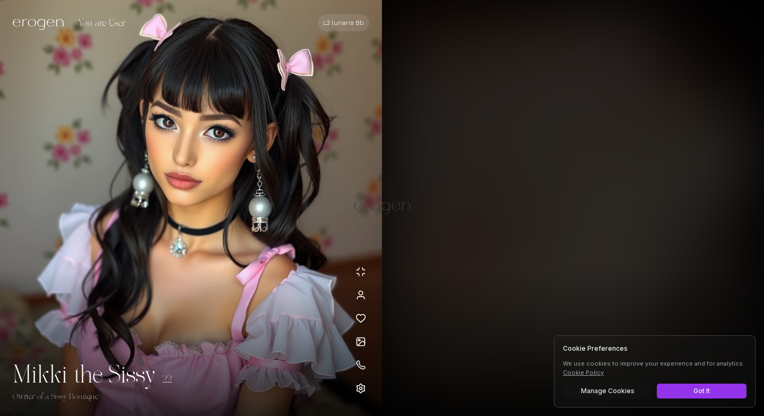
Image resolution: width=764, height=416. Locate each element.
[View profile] (360, 295)
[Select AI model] (343, 22)
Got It (701, 391)
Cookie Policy (583, 372)
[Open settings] (360, 388)
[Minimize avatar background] (360, 271)
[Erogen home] (41, 24)
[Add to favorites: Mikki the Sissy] (360, 318)
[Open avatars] (360, 341)
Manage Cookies (608, 391)
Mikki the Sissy (84, 375)
